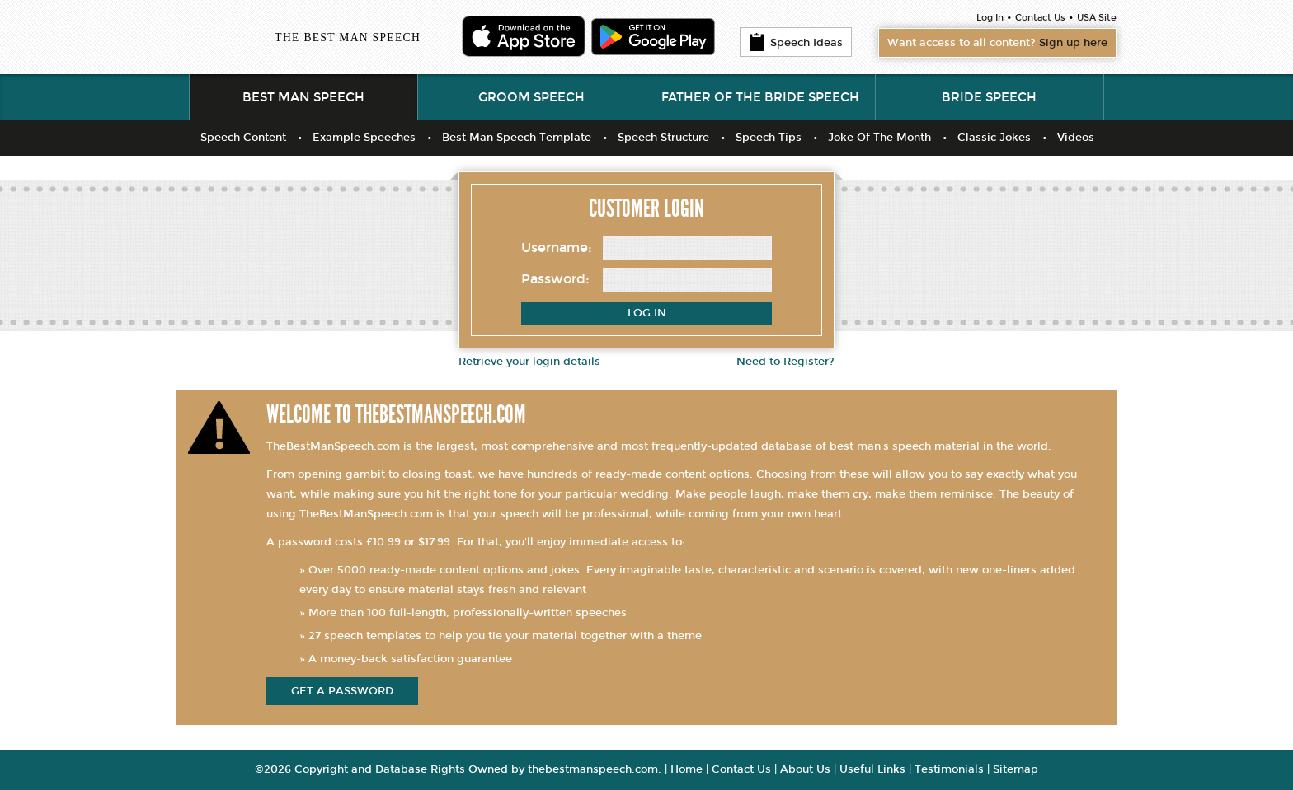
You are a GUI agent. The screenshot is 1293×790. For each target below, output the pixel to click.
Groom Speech (531, 97)
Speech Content (243, 137)
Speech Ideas (796, 42)
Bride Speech (989, 97)
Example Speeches (364, 137)
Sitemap (1015, 769)
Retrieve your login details (529, 361)
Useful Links (872, 769)
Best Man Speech (303, 97)
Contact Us (1040, 17)
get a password (342, 691)
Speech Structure (663, 137)
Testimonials (949, 769)
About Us (805, 769)
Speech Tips (769, 137)
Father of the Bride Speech (760, 97)
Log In (990, 17)
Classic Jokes (994, 137)
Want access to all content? (997, 42)
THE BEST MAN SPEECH (348, 37)
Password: (555, 279)
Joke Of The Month (879, 137)
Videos (1075, 137)
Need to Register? (785, 361)
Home (686, 769)
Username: (556, 247)
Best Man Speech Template (516, 137)
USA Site (1097, 17)
